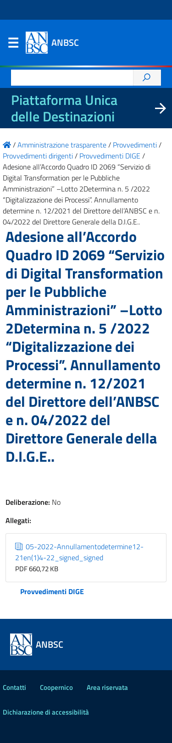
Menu (12, 44)
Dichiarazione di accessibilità (46, 712)
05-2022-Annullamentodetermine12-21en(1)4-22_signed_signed (79, 552)
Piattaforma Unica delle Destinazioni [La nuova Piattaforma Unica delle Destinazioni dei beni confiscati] (64, 108)
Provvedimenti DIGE (52, 591)
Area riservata (107, 687)
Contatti (14, 687)
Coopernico (56, 687)
